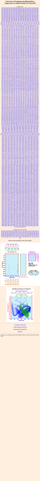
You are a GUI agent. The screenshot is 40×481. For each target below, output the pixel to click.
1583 (2, 35)
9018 (28, 119)
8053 (14, 107)
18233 (25, 166)
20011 (20, 183)
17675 (25, 162)
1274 (7, 26)
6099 (33, 77)
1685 (26, 37)
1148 (18, 23)
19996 (11, 183)
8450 (9, 116)
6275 (19, 80)
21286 (31, 194)
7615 (14, 102)
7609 (37, 101)
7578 (28, 100)
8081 (26, 107)
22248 (17, 206)
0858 (33, 18)
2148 (23, 42)
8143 (35, 108)
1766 (26, 39)
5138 (5, 61)
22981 (34, 215)
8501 (23, 117)
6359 (7, 83)
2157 (7, 43)
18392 (8, 168)
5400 (35, 73)
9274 (37, 120)
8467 (21, 116)
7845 (30, 104)
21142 (8, 194)
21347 (14, 196)
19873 (17, 181)
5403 (5, 74)
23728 (34, 222)
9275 (2, 121)
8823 (5, 119)
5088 (12, 57)
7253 (35, 95)
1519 (33, 31)
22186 (23, 205)
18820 (17, 172)
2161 (14, 43)
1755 (37, 38)
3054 (7, 50)
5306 (30, 69)
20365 (28, 187)
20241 (17, 186)
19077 (31, 174)
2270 (9, 45)
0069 (7, 11)
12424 (31, 139)
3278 (16, 50)
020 (36, 230)
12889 (23, 158)
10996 (6, 129)
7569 (19, 100)
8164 (21, 109)
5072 (12, 56)
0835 (37, 17)
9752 (33, 123)
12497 (17, 144)
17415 (37, 160)
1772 (37, 39)
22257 (23, 206)
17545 (3, 162)
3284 (30, 50)
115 (18, 236)
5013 (37, 51)
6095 (23, 77)
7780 (12, 104)
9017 (26, 119)
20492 (8, 189)
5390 (16, 73)
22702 (11, 211)
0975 (5, 20)
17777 (3, 164)
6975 (37, 89)
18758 (28, 171)
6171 (16, 78)
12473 (8, 142)
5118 (35, 58)
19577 (23, 179)
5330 (7, 71)
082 (34, 234)
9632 (21, 122)
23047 (14, 216)
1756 (2, 39)
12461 (28, 141)
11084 (11, 132)
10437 (5, 126)
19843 (11, 181)
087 (5, 235)
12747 (14, 153)
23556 (31, 220)
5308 (35, 69)
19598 (28, 179)
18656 (34, 170)
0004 (9, 7)
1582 (37, 33)
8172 (33, 109)
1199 (9, 25)
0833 (33, 17)
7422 (26, 97)
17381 (28, 160)
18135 (11, 166)
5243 (30, 67)
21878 (11, 202)
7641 (30, 102)
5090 (16, 57)
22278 (34, 206)
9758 (5, 125)
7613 (9, 102)
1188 (3, 25)
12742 (5, 153)
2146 (19, 42)
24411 (20, 225)
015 (27, 230)
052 (18, 233)
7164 (2, 94)
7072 (16, 90)
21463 (11, 197)
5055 (14, 55)
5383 (2, 73)
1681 (16, 37)
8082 (28, 107)
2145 (16, 42)
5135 (35, 59)
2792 (14, 48)
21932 (5, 203)
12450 (34, 140)
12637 (11, 148)
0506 (37, 12)
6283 (37, 80)
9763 (14, 125)
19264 (14, 177)
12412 (3, 139)
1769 (33, 39)
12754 (31, 153)
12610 (8, 146)
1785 (23, 41)
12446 (23, 140)
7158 (30, 93)
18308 (8, 167)
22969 (23, 215)
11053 (8, 131)
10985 (14, 128)
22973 (31, 215)
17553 (5, 162)
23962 (37, 224)
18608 (20, 170)
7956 (14, 106)
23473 (28, 219)
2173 (5, 44)
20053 (34, 183)
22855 (25, 213)
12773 (20, 154)
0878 (12, 19)
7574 (23, 100)
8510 (26, 117)
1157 (38, 23)
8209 (26, 112)
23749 (5, 223)
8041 (7, 107)
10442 (11, 126)
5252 (14, 68)
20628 (14, 191)
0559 (16, 13)
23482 (34, 219)
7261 (9, 96)
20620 (5, 191)
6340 (23, 82)
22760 (23, 212)
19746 (34, 180)
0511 (12, 13)
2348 (19, 46)
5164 (12, 62)
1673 (2, 37)
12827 (23, 157)
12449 (31, 140)
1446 (14, 30)
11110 (35, 133)
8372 (23, 114)
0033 (26, 9)
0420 (35, 11)
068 (9, 234)
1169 (27, 24)
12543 (31, 144)
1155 (34, 23)
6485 (16, 84)
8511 (28, 117)
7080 (28, 90)
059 (31, 233)
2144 (14, 42)
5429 (12, 75)
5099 (33, 57)
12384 (23, 136)
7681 (30, 103)
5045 (30, 54)
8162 (16, 109)
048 (11, 233)
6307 (28, 81)
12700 (11, 151)
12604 (28, 145)
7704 (7, 104)
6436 (9, 84)
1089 (35, 20)
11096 (37, 132)
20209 (5, 186)
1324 (21, 28)
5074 (16, 56)
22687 (5, 211)
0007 (16, 7)
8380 (33, 114)
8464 (19, 116)
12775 (25, 154)
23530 (23, 220)
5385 (7, 73)
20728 (8, 192)
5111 (21, 58)
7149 (9, 93)
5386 (9, 73)
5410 (9, 74)
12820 (3, 157)
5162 (7, 62)
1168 (25, 24)
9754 (35, 123)
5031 (2, 54)
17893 (11, 164)
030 (16, 232)
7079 (26, 90)
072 (16, 234)
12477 (17, 142)
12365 (8, 135)
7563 (9, 100)
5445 (23, 75)
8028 (2, 107)
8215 (2, 113)
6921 (14, 89)
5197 (12, 64)
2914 (33, 49)
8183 (16, 110)
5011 (33, 51)
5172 (30, 62)
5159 (37, 61)
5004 (16, 51)
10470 (5, 127)
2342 (5, 46)
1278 (16, 26)
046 (7, 233)
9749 (28, 123)
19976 (3, 183)
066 (5, 234)
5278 (23, 68)
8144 (37, 108)
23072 (37, 216)
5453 (5, 76)
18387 (5, 168)
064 (2, 234)
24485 (23, 225)
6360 (9, 83)
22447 (34, 207)
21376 (20, 196)
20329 (8, 187)
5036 (14, 54)
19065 (20, 174)
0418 (30, 11)
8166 (26, 109)
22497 (17, 209)
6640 (21, 86)
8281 (5, 114)
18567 (8, 170)
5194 (5, 64)
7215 (12, 95)
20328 (5, 187)
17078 (37, 158)
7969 (19, 106)
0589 (9, 15)
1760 (12, 39)
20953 (5, 193)
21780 (23, 199)
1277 (14, 26)
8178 (7, 110)
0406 (23, 11)
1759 (9, 39)
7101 (21, 91)
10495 (25, 127)
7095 (16, 91)
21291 (34, 194)
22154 (8, 205)
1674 (5, 37)
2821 (16, 49)
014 (25, 230)
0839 (7, 18)
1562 (28, 32)
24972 (24, 226)
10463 (37, 126)
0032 (23, 9)
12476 (14, 142)
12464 (34, 141)
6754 (19, 87)
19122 (14, 175)
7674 (28, 103)
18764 (34, 171)
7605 (30, 101)
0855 (26, 18)
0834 (35, 17)
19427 (34, 178)
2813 (35, 48)
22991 (3, 216)
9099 (12, 120)
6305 (23, 81)
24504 (25, 225)
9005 (21, 119)
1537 (23, 32)
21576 (23, 198)
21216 (17, 194)
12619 (34, 146)
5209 (28, 64)
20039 (23, 183)
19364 (14, 178)
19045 (8, 174)
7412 (21, 97)
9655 (2, 123)
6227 (7, 80)
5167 (19, 62)
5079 (28, 56)
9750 (30, 123)
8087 (33, 107)
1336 (37, 28)
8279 (2, 114)
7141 (7, 93)
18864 (5, 173)
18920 (17, 173)
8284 (7, 114)
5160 (2, 62)
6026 (7, 77)
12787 (20, 155)
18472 (28, 168)
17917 (17, 164)
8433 (35, 115)
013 (23, 230)
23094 (8, 217)
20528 (23, 189)
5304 (26, 69)
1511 (14, 31)
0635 (26, 15)
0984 (7, 20)
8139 (30, 108)
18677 (3, 171)
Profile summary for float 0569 (20, 327)
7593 (5, 101)
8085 (30, 107)
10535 (34, 127)
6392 (28, 83)
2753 (21, 46)
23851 (34, 223)
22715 (17, 211)
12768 (11, 154)
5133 (30, 59)
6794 (33, 87)
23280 (5, 218)
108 (5, 236)
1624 (37, 35)
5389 (14, 73)
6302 (16, 81)
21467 (14, 197)
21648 (25, 198)
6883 (19, 88)
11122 (15, 134)
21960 (17, 203)
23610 (17, 222)
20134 (5, 185)
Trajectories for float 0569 (20, 324)
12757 (37, 153)
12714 (34, 151)
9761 (9, 125)
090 (11, 235)
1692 (2, 38)
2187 (28, 44)
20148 (23, 185)
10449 (20, 126)
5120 (2, 59)
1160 (6, 24)
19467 (8, 179)
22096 (34, 204)
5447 (28, 75)
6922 (16, 89)
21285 (28, 194)
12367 (14, 135)
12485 (3, 144)
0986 (9, 20)
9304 (28, 121)
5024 (23, 52)
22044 (8, 204)
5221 (16, 65)
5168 (21, 62)
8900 (19, 119)
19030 (5, 174)
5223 (21, 65)
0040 (35, 9)
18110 (5, 166)
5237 (16, 67)
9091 (37, 119)
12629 (25, 147)
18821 (20, 172)
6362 (14, 83)
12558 (11, 145)
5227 (30, 65)
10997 (8, 129)
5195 (7, 64)
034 (23, 232)
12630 (28, 147)
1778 (7, 41)
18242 (28, 166)
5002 (12, 51)
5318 (16, 70)
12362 (38, 134)
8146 (5, 109)
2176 (12, 44)
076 (23, 234)
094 (18, 235)
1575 (21, 33)
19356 (8, 178)
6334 (9, 82)
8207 (21, 112)
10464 (3, 127)
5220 (14, 65)
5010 (30, 51)
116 (20, 236)
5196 (9, 64)
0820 (7, 17)
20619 (3, 191)
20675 (31, 191)
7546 (23, 99)
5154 (26, 61)
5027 (30, 52)
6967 (28, 89)
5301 (19, 69)
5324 (30, 70)
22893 (34, 213)
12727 (17, 152)
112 (13, 236)
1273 (5, 26)
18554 (3, 170)
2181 (21, 44)
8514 (30, 117)
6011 (21, 76)
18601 (17, 170)
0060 (23, 10)
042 (38, 232)
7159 (33, 93)
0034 (28, 9)
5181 (14, 63)
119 (25, 236)
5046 (33, 54)
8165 (23, 109)
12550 (3, 145)
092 (14, 235)
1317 (7, 28)
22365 (11, 207)
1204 (21, 25)
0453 (12, 12)
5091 (19, 57)
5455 (7, 76)
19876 (23, 181)
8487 (12, 117)
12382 (17, 136)
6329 (7, 82)
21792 (25, 199)
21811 (37, 199)
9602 (14, 122)
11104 (21, 133)
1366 (7, 30)
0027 (12, 9)
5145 (21, 61)
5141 (12, 61)
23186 (31, 217)
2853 (19, 49)
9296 (16, 121)
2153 (35, 42)
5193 (2, 64)
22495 (11, 209)
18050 (11, 165)
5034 (9, 54)
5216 (7, 65)
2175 (9, 44)
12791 (28, 155)
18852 (34, 172)
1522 (2, 32)
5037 (16, 54)
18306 (5, 167)
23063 (28, 216)
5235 (12, 67)
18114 (8, 166)
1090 (37, 20)
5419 (30, 74)
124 (34, 236)
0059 (21, 10)
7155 (23, 93)
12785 (14, 155)
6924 (21, 89)
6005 (14, 76)
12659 (37, 149)
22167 (11, 205)
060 (33, 233)
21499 (34, 197)
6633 (7, 86)
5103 (5, 58)
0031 (21, 9)
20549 (37, 189)
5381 (37, 71)
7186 (26, 94)
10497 (28, 127)
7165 (5, 94)
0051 (2, 10)
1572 (14, 33)
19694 (17, 180)
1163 (13, 24)
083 (36, 234)
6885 (23, 88)
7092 (14, 91)
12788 (23, 155)
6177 (19, 78)
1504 (5, 31)
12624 (11, 147)
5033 (7, 54)
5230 (37, 65)
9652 (37, 122)
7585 (33, 100)
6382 (21, 83)
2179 (16, 44)
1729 (14, 38)
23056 (25, 216)
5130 (23, 59)
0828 (21, 17)
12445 (20, 140)
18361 (28, 167)
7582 (30, 100)
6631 (2, 86)
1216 (28, 25)
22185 (20, 205)
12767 (8, 154)
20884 (25, 192)
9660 (9, 123)
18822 (23, 172)
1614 (16, 35)
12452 (3, 141)
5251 (12, 68)
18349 (25, 167)
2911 (26, 49)
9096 (9, 120)
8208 (23, 112)
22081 (25, 204)
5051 (7, 55)
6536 (23, 84)
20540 (31, 189)
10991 (31, 128)
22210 (31, 205)
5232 (5, 67)
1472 (30, 30)
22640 (25, 210)
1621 (30, 35)
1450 (21, 30)
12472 (5, 142)
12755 (34, 153)
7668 (21, 103)
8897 (12, 119)
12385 (25, 136)
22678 (3, 211)
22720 (20, 211)
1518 (30, 31)
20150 (25, 185)
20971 (14, 193)
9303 (26, 121)
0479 (33, 12)
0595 (21, 15)
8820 (2, 119)
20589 (20, 190)
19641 (8, 180)
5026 (28, 52)
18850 (31, 172)
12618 (31, 146)
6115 (7, 78)
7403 (14, 97)
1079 (26, 20)
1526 (12, 32)
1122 (31, 22)
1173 (36, 24)
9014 (23, 119)
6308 (30, 81)
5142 (14, 61)
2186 (26, 44)
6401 (5, 84)
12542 (28, 144)
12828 (25, 157)
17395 (34, 160)
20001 (14, 183)
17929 (20, 164)
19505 (11, 179)
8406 (28, 115)
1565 (35, 32)
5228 (33, 65)
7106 (26, 91)
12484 (37, 142)
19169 (28, 175)
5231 (2, 67)
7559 (7, 100)
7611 (5, 102)
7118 (33, 91)
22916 (3, 215)
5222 (19, 65)
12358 (29, 134)
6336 (14, 82)
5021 (19, 52)
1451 (23, 30)
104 (36, 235)
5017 (9, 52)
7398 (9, 97)
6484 (14, 84)
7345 (21, 96)
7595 (9, 101)
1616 (21, 35)
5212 (35, 64)
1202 (16, 25)
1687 (30, 37)
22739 (37, 211)
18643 (28, 170)
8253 (30, 113)
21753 (17, 199)
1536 (21, 32)
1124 (36, 22)
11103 (18, 133)
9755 (37, 123)
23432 (11, 219)
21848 (31, 200)
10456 (25, 126)
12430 (5, 140)
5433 (14, 75)
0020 (5, 9)
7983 (21, 106)
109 (7, 236)
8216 (5, 113)
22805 (5, 213)
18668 (37, 170)
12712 (31, 151)
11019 (37, 129)
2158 (9, 43)
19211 (5, 177)
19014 (34, 173)
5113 (26, 58)
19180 (34, 175)
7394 (7, 97)
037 (29, 232)
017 (31, 230)
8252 (28, 113)
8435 (37, 115)
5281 (30, 68)
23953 (34, 224)
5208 (26, 64)
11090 (23, 132)
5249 (7, 68)
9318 (7, 122)
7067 (14, 90)
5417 (26, 74)
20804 (11, 192)
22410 (23, 207)
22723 (23, 211)
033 (22, 232)
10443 (14, 126)
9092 (2, 120)
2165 (23, 43)
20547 (34, 189)
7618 (16, 102)
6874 (7, 88)
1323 (19, 28)
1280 (21, 26)
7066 (12, 90)
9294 (14, 121)
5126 (16, 59)
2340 (37, 45)
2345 (12, 46)
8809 (37, 117)
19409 (28, 178)
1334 (33, 28)
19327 (34, 177)
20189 (3, 186)
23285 (8, 218)
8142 (33, 108)
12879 (34, 157)
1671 (35, 36)
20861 (23, 192)
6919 (9, 89)
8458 (14, 116)
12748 (17, 153)
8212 (33, 112)
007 (13, 230)
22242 (11, 206)
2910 (23, 49)
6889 (30, 88)
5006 (21, 51)
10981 (3, 128)
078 (27, 234)
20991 (20, 193)
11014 (28, 129)
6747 (2, 87)
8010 (33, 106)
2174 (7, 44)
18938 (23, 173)
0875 (5, 19)
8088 (35, 107)
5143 (16, 61)
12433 (11, 140)
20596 (25, 190)
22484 (8, 209)
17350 (23, 160)
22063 (17, 204)
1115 (16, 22)
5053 (12, 55)
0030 (19, 9)
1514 (21, 31)
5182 (16, 63)
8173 (35, 109)
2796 (21, 48)
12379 (8, 136)
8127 (19, 108)
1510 (12, 31)
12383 (20, 136)
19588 (25, 179)
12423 (28, 139)
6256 (16, 80)
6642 (26, 86)
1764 (21, 39)
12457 (17, 141)
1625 (2, 36)
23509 (11, 220)
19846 (14, 181)
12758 (3, 154)
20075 (8, 184)
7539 (19, 99)
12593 (25, 145)
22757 (20, 212)
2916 (37, 49)
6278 (26, 80)
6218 (26, 78)
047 (9, 233)
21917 (3, 203)
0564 (19, 13)
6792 (28, 87)
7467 (5, 99)
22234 (8, 206)
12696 (8, 151)
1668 (28, 36)
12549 (37, 144)
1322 (16, 28)
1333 (30, 28)
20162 (28, 185)
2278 (28, 45)
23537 (25, 220)
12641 (23, 148)
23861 (5, 224)
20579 (14, 190)
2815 (2, 49)
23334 (17, 218)
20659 (25, 191)
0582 (2, 15)
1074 (14, 20)
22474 (3, 209)
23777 (11, 223)
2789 (7, 48)
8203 (12, 112)
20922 (34, 192)
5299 (14, 69)
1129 (9, 23)
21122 (3, 194)
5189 (30, 63)
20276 (34, 186)
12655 (25, 149)
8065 (16, 107)
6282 (35, 80)
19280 (17, 177)
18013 (34, 164)
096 (22, 235)
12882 (5, 158)
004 (7, 230)
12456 (14, 141)
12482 (31, 142)
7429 (33, 97)
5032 (5, 54)
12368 (17, 135)
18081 (25, 165)
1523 (5, 32)
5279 (26, 68)
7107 (28, 91)
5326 (35, 70)
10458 (28, 126)
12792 (31, 155)
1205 (23, 25)
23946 (31, 224)
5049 (2, 55)
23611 (20, 222)
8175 (2, 110)
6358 (5, 83)
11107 (30, 133)
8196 (35, 110)
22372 (14, 207)
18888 (11, 173)
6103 (3, 78)
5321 (23, 70)
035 (25, 232)
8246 (23, 113)
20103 (23, 184)
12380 (11, 136)
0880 (14, 19)
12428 (37, 139)
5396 (26, 73)
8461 (16, 116)
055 (23, 233)
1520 (35, 31)
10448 (17, 126)
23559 (34, 220)
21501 (37, 197)
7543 (21, 99)
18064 (17, 165)
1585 (7, 35)
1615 (19, 35)
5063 (30, 55)
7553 (35, 99)
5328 (2, 71)
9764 (16, 125)
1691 (37, 37)
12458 (20, 141)
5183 (19, 63)
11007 (20, 129)
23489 (3, 220)
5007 (23, 51)
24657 (37, 225)
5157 (33, 61)
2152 (33, 42)
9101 (14, 120)
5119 (37, 58)
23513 (14, 220)
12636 (8, 148)
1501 (35, 30)
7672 (26, 103)
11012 (25, 129)
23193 (34, 217)
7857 (37, 104)
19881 (25, 181)
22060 (14, 204)
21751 (14, 199)
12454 (8, 141)
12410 (34, 138)
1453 (28, 30)
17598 (14, 162)
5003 (14, 51)
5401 (37, 73)
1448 (16, 30)
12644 (31, 148)
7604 (28, 101)
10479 (11, 127)
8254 (33, 113)
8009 (30, 106)
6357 (2, 83)
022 (2, 232)
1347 (23, 29)
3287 (37, 50)
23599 (11, 222)
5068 (5, 56)
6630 (37, 84)
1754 (35, 38)
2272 (14, 45)
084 (38, 234)
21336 (11, 196)
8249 (26, 113)
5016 (7, 52)
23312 (14, 218)
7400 (12, 97)
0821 (9, 17)
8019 (35, 106)
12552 (8, 145)
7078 (23, 90)
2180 (19, 44)
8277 (37, 113)
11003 (17, 129)
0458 (23, 12)
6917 (5, 89)
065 (3, 234)
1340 (9, 29)
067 (7, 234)
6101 (35, 77)
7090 (12, 91)
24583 (34, 225)
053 (20, 233)
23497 (8, 220)
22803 (3, 213)
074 (20, 234)
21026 (25, 193)
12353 (26, 134)
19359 (11, 178)
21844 (25, 200)
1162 (11, 24)
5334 (16, 71)
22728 (31, 211)
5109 (19, 58)
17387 (31, 160)
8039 (5, 107)
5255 (19, 68)
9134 (19, 120)
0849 (14, 18)
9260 (28, 120)
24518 (28, 225)
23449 (17, 219)
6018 (26, 76)
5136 (37, 59)
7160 (35, 93)
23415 (8, 219)
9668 (16, 123)
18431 (17, 168)
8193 (30, 110)
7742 (9, 104)
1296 (30, 26)
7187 (28, 94)
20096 (20, 184)
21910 (37, 202)
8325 (14, 114)
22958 (20, 215)
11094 (34, 132)
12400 (11, 138)
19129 (17, 175)
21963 (20, 203)
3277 (14, 50)
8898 (14, 119)
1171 (31, 24)
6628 (33, 84)
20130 (37, 184)
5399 (33, 73)
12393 (37, 136)
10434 (34, 125)
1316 (5, 28)
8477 (33, 116)
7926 (9, 106)
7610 (2, 102)
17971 (25, 164)
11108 (32, 133)
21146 (11, 194)
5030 (37, 52)
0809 (5, 17)
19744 (31, 180)
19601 (31, 179)
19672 (14, 180)
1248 (30, 25)
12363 (3, 135)
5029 (35, 52)
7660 (9, 103)
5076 (21, 56)
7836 (26, 104)
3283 (28, 50)
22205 (28, 205)
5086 (7, 57)
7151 (14, 93)
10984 (11, 128)
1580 (33, 33)
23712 (31, 222)
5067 (2, 56)
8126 (16, 108)
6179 (21, 78)
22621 (23, 210)
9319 (9, 122)
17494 (28, 161)
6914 (35, 88)
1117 (20, 22)
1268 (33, 25)
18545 (37, 168)
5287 (5, 69)
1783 (19, 41)
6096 (26, 77)
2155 (2, 43)
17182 (20, 159)
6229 (12, 80)
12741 (3, 153)
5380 (35, 71)
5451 (37, 75)
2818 (9, 49)
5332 (12, 71)
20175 (34, 185)
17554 (8, 162)
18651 (31, 170)
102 (33, 235)
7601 (23, 101)
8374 (26, 114)
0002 (5, 7)
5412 (14, 74)
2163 (19, 43)
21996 (37, 203)
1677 (9, 37)
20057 (37, 183)
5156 (30, 61)
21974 (25, 203)
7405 (16, 97)
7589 (2, 101)
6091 (14, 77)
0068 (5, 11)
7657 (7, 103)
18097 (34, 165)
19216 (8, 177)
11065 (28, 131)
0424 (7, 12)
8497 (16, 117)
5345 (23, 71)
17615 (20, 162)
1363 (37, 29)
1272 (2, 26)
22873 (31, 213)
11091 (25, 132)
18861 (37, 172)
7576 (26, 100)
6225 (2, 80)
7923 (7, 106)
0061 (26, 10)
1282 (26, 26)
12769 (14, 154)
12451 (37, 140)
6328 (5, 82)
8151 (9, 109)
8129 (21, 108)
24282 (14, 225)
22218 (37, 205)
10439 (8, 126)
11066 (31, 131)
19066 (23, 174)
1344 (16, 29)
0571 (35, 13)
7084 (37, 90)
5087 (9, 57)
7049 (5, 90)
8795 (35, 117)
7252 (33, 95)
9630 (16, 122)
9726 (21, 123)
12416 (11, 139)
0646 (5, 16)
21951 (14, 203)
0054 (9, 10)
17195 (23, 159)
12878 (31, 157)
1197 (5, 25)
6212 (23, 78)
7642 (33, 102)
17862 (8, 164)
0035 (30, 9)
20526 (17, 189)
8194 (33, 110)
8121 (9, 108)
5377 (30, 71)
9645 (30, 122)
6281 (33, 80)
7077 (21, 90)
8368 (19, 114)
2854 (21, 49)
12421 (25, 139)
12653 (20, 149)
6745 (35, 86)
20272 (31, 186)
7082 (33, 90)
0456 (19, 12)
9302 (23, 121)
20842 (20, 192)
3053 (5, 50)
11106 (27, 133)
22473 (37, 207)
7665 (16, 103)
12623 (8, 147)
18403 (11, 168)
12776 (28, 154)
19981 (5, 183)
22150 (5, 205)
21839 (23, 200)
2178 (14, 44)
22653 (31, 210)
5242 (28, 67)
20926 (37, 192)
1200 (12, 25)
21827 (11, 200)
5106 (12, 58)
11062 (23, 131)
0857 (30, 18)
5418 (28, 74)
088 (7, 235)
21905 (34, 202)
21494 (31, 197)
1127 (4, 23)
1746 (16, 38)
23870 (11, 224)
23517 (17, 220)
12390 (34, 136)
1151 (25, 23)
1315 (2, 28)
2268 (5, 45)
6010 (19, 76)
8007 (28, 106)
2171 (37, 43)
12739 (37, 152)
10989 (25, 128)
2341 (2, 46)
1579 (30, 33)
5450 (35, 75)
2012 (9, 42)
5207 (23, 64)
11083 (8, 132)
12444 (17, 140)
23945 (28, 224)
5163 (9, 62)
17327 (11, 160)
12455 (11, 141)
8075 (23, 107)
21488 (25, 197)
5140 (9, 61)
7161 (37, 93)
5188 (28, 63)
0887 (23, 19)
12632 (34, 147)
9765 (19, 125)
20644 (23, 191)
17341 (20, 160)
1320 (12, 28)
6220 (30, 78)
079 (29, 234)
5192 (37, 63)
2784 (33, 46)
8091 (37, 107)
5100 (35, 57)
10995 (3, 129)
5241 (26, 67)
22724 (25, 211)
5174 (35, 62)
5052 (9, 55)
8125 (14, 108)
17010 (28, 158)
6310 (35, 81)
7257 (2, 96)
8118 (7, 108)
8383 (2, 115)
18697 (8, 171)
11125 (18, 134)
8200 (7, 112)
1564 (33, 32)
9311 (35, 121)
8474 (28, 116)
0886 (21, 19)
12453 (5, 141)
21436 (3, 197)
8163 (19, 109)
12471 (3, 142)
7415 (23, 97)
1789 (33, 41)
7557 (2, 100)
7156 (26, 93)
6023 (37, 76)
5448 (30, 75)
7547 (26, 99)
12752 (28, 153)
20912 (28, 192)
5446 (26, 75)
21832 (14, 200)
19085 (34, 174)
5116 (33, 58)
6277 (23, 80)
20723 (5, 192)
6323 (2, 82)
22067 (20, 204)
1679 (14, 37)
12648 (5, 149)
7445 (35, 97)
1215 (26, 25)
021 (38, 230)
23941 (23, 224)
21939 (8, 203)
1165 (18, 24)
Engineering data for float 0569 (20, 329)
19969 (34, 181)
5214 (2, 65)
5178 (7, 63)
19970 (37, 181)
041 (36, 232)
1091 (2, 22)
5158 (35, 61)
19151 (25, 175)
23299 (11, 218)
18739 (23, 171)
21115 (37, 193)
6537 (26, 84)
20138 (17, 185)
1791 (37, 41)
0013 (28, 7)
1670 (33, 36)
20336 (14, 187)
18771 (37, 171)
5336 (19, 71)
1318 (9, 28)
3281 (23, 50)
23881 (14, 224)
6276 (21, 80)
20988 (17, 193)
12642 (25, 148)
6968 (30, 89)
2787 (2, 48)
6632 (5, 86)
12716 (37, 151)
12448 (28, 140)
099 (27, 235)
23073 (3, 217)
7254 (37, 95)
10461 (34, 126)
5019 (14, 52)
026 (9, 232)
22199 (25, 205)
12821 (5, 157)
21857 (34, 200)
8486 (9, 117)
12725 (14, 152)
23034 (11, 216)
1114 (13, 22)
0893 (30, 19)
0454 (14, 12)
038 (31, 232)
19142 (23, 175)
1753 (33, 38)
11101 (13, 133)
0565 (21, 13)
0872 (35, 18)
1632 (12, 36)
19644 (11, 180)
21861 (37, 200)
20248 (23, 186)
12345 (24, 134)
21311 (8, 196)
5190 (33, 63)
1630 (7, 36)
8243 (21, 113)
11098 (5, 133)
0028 (14, 9)
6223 (35, 78)
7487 (7, 99)
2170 (35, 43)
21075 (31, 193)
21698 (8, 199)
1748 (21, 38)
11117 (7, 134)
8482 (2, 117)
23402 (3, 219)
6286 (7, 81)
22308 (8, 207)
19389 (20, 178)
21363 (17, 196)
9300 (19, 121)
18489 (31, 168)
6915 (37, 88)
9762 (12, 125)
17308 (5, 160)
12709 (25, 151)
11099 (7, 133)
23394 (37, 218)
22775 (31, 212)
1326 (23, 28)
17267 (34, 159)
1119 (25, 22)
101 (31, 235)
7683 (33, 103)
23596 (5, 222)
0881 (16, 19)
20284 (37, 186)
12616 (25, 146)
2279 (30, 45)
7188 (30, 94)
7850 (35, 104)
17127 (5, 159)
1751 (28, 38)
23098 (11, 217)
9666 (14, 123)
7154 (21, 93)
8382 (37, 114)
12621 (3, 147)
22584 (14, 210)
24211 (11, 225)
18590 (11, 170)
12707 (20, 151)
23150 (25, 217)
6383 (23, 83)
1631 (9, 36)
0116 (9, 11)
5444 (21, 75)
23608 (14, 222)
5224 (23, 65)
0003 (7, 7)
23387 (34, 218)
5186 (23, 63)
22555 (3, 210)
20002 (17, 183)
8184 (19, 110)
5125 (14, 59)
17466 (20, 161)
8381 (35, 114)
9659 (7, 123)
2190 (35, 44)
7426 (30, 97)
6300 (12, 81)
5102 (3, 58)
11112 (2, 134)
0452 (9, 12)
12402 (17, 138)
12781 (3, 155)
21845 (28, 200)
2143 (12, 42)
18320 (11, 167)
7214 (9, 95)
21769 (20, 199)
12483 (34, 142)
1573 (16, 33)
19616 (3, 180)
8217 (7, 113)
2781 (26, 46)
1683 (21, 37)
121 (29, 236)
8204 (14, 112)
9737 (23, 123)
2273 (16, 45)
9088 (35, 119)
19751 (37, 180)
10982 (5, 128)
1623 (35, 35)
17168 (14, 159)
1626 (5, 36)
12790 (25, 155)
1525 (9, 32)
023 (3, 232)
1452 (26, 30)
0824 (16, 17)
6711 (33, 86)
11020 (3, 131)
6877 (9, 88)
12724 (11, 152)
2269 (7, 45)
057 (27, 233)
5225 (26, 65)
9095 (7, 120)
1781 (14, 41)
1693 (5, 38)
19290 (20, 177)
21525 (8, 198)
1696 (12, 38)
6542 (28, 84)
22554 (37, 209)
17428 (5, 161)
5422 (37, 74)
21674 (37, 198)
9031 (33, 119)
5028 (33, 52)
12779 (34, 154)
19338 (37, 177)
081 (33, 234)
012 (22, 230)
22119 (37, 204)
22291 (3, 207)
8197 (37, 110)
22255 (20, 206)
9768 (23, 125)
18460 (23, 168)
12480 (25, 142)
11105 (24, 133)
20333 (11, 187)
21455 (8, 197)
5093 (23, 57)
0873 (37, 18)
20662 (28, 191)
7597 (14, 101)
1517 (28, 31)
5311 (5, 70)
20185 (37, 185)
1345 (19, 29)
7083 (35, 90)
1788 (30, 41)
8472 (26, 116)
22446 (31, 207)
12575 (20, 145)
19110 (8, 175)
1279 (19, 26)
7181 (14, 94)
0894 (33, 19)
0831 (28, 17)
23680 (25, 222)
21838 (20, 200)
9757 (2, 125)
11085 (14, 132)
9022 (30, 119)
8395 (21, 115)
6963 (26, 89)
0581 (37, 13)
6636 (12, 86)
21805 (31, 199)
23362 (28, 218)
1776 (2, 41)
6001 (9, 76)
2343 (7, 46)
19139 (20, 175)
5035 (12, 54)
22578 (11, 210)
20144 (20, 185)
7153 (19, 93)
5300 (16, 69)
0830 (26, 17)
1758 (7, 39)
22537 (31, 209)
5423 (2, 75)
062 (36, 233)
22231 (5, 206)
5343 (21, 71)
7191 (37, 94)
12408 (28, 138)
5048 (37, 54)
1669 (30, 36)
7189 (33, 94)
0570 (33, 13)
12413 (5, 139)
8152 (12, 109)
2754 (23, 46)
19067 (25, 174)
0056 (14, 10)
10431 (29, 125)
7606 (33, 101)
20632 (17, 191)
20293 (3, 187)
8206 (19, 112)
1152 (27, 23)
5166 (16, 62)
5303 (23, 69)
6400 (2, 84)
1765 (23, 39)
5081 (33, 56)
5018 (12, 52)
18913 (14, 173)
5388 (12, 73)
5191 (35, 63)
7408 (19, 97)
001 (2, 230)
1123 (34, 22)
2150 (28, 42)
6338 (19, 82)
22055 (11, 204)
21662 (28, 198)
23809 (28, 223)
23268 (3, 218)
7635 (28, 102)
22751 (11, 212)
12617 (28, 146)
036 (27, 232)
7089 (9, 91)
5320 (21, 70)
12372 (28, 135)
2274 (19, 45)
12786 (17, 155)
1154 (31, 23)
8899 (16, 119)
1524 (7, 32)
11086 (17, 132)
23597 (8, 222)
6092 (16, 77)
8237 (19, 113)
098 (25, 235)
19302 (25, 177)
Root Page (20, 331)
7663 (14, 103)
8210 (28, 112)
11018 (34, 129)
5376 (28, 71)
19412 (31, 178)
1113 (11, 22)
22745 (8, 212)
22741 (3, 212)
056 (25, 233)
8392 (14, 115)
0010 (21, 7)
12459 (23, 141)
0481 (35, 12)
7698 (37, 103)
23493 (5, 220)
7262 (12, 96)
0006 (14, 7)
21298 (3, 196)
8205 (16, 112)
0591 (12, 15)
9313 (2, 122)
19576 (20, 179)
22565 (8, 210)
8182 (14, 110)
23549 (28, 220)
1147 (15, 23)
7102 (23, 91)
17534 (37, 161)
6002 (12, 76)
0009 (19, 7)
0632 (23, 15)
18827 (25, 172)
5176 (2, 63)
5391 (19, 73)
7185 (23, 94)
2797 (23, 48)
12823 (11, 157)
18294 (37, 166)
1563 (30, 32)
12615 (23, 146)
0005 (12, 7)
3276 (12, 50)
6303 (19, 81)
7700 (5, 104)
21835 (17, 200)
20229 (14, 186)
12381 (14, 136)
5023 (21, 52)
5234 (9, 67)
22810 (8, 213)
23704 (28, 222)
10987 (20, 128)
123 (32, 236)
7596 (12, 101)
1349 (28, 29)
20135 (8, 185)
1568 (5, 33)
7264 (16, 96)
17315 (8, 160)
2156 (5, 43)
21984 (31, 203)
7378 (33, 96)
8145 (2, 109)
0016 (35, 7)
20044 (31, 183)
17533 (34, 161)
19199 (3, 177)
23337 (20, 218)
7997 (23, 106)
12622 (5, 147)
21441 (5, 197)
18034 (8, 165)
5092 (21, 57)
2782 (28, 46)
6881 (14, 88)
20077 (11, 184)
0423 (5, 12)
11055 (14, 131)
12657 (31, 149)
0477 (28, 12)
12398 (8, 138)
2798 (26, 48)
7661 (12, 103)
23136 (23, 217)
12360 (32, 134)
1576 (23, 33)
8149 (7, 109)
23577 (37, 220)
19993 (8, 183)
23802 (20, 223)
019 (34, 230)
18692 (5, 171)
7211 (2, 95)
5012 (35, 51)
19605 (34, 179)
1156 (36, 23)
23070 (34, 216)
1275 (9, 26)
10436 (3, 126)
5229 (35, 65)
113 (14, 236)
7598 (16, 101)
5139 (7, 61)
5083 (37, 56)
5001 (9, 51)
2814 (37, 48)
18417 (14, 168)
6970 (33, 89)
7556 (37, 99)
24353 (17, 225)
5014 (2, 52)
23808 (25, 223)
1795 (5, 42)
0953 (37, 19)
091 (13, 235)
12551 (5, 145)
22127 (3, 205)
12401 (14, 138)
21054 (28, 193)
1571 (12, 33)
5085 (5, 57)
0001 (2, 7)
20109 (28, 184)
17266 (31, 159)
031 (18, 232)
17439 (14, 161)
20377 (31, 187)
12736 (34, 152)
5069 (7, 56)
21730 (11, 199)
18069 (23, 165)
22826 (11, 213)
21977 (28, 203)
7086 (5, 91)
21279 (25, 194)
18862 (3, 173)
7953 (12, 106)
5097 (30, 57)
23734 (37, 222)
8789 (33, 117)
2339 (35, 45)
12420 (23, 139)
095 (20, 235)
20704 (3, 192)
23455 (23, 219)
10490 (20, 127)
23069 (31, 216)
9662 (12, 123)
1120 (27, 22)
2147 (21, 42)
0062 (28, 10)
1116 (18, 22)
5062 (28, 55)
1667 (26, 36)
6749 (7, 87)
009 (16, 230)
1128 (6, 23)
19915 (28, 181)
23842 (31, 223)
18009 (31, 164)
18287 (34, 166)
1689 (35, 37)
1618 (26, 35)
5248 (5, 68)
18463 (25, 168)
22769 (25, 212)
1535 (19, 32)
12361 (35, 134)
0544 (14, 13)
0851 (16, 18)
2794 (16, 48)
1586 (9, 35)
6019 (28, 76)
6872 (2, 88)
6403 (7, 84)
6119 (12, 78)
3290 (7, 51)
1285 (28, 26)
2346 (14, 46)
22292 (5, 207)
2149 (26, 42)
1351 (33, 29)
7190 (35, 94)
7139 (2, 93)
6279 (28, 80)
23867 (8, 224)
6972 (35, 89)
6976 (2, 90)
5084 (2, 57)
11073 (34, 131)
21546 (17, 198)
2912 (28, 49)
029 (14, 232)
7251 (30, 95)
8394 (19, 115)
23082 (5, 217)
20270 (28, 186)
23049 (17, 216)
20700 (37, 191)
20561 (3, 190)
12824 (14, 157)
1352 (35, 29)
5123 (9, 59)
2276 (23, 45)
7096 (19, 91)
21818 (5, 200)
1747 (19, 38)
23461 (25, 219)
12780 (37, 154)
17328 (14, 160)
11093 (31, 132)
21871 (5, 202)
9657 (5, 123)
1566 (37, 32)
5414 (19, 74)
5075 (19, 56)
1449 (19, 30)
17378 (25, 160)
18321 (14, 167)
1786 (26, 41)
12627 (20, 147)
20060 (5, 184)
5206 (21, 64)
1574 (19, 33)
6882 (16, 88)
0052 (5, 10)
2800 (30, 48)
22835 (17, 213)
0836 (2, 18)
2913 (30, 49)
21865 (3, 202)
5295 (9, 69)
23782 (14, 223)
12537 (20, 144)
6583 (30, 84)
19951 (31, 181)
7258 (5, 96)
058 (29, 233)
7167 (9, 94)
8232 (16, 113)
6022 (35, 76)
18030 (5, 165)
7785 (14, 104)
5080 (30, 56)
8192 (28, 110)
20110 (31, 184)
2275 (21, 45)
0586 (7, 15)
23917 (17, 224)
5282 (33, 68)
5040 (23, 54)
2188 (30, 44)
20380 (34, 187)
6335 (12, 82)
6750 (9, 87)
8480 (35, 116)
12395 (3, 138)
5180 (12, 63)
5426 (9, 75)
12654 (23, 149)
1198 (7, 25)
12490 (8, 144)
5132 (28, 59)
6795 (35, 87)
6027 (9, 77)
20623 (8, 191)
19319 (31, 177)
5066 (37, 55)
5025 (26, 52)
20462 (3, 189)
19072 (28, 174)
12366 (11, 135)
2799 (28, 48)
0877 (9, 19)
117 (21, 236)
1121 (29, 22)
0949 (35, 19)
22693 (8, 211)
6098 (30, 77)
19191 (37, 175)
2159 (12, 43)
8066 (19, 107)
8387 (7, 115)
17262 (28, 159)
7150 (12, 93)
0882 (19, 19)
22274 (31, 206)
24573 (31, 225)
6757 (26, 87)
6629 (35, 84)
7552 (33, 99)
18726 (17, 171)
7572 (21, 100)
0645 (2, 16)
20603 (31, 190)
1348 (26, 29)
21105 (34, 193)
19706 (20, 180)
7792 (16, 104)
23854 (3, 224)
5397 (28, 73)
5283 (35, 68)
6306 (26, 81)
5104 (7, 58)
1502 (37, 30)
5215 (5, 65)
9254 (21, 120)
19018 (3, 174)
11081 (6, 132)
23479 (31, 219)
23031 (8, 216)
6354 (33, 82)
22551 (34, 209)
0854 (23, 18)
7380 (35, 96)
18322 (17, 167)
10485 (14, 127)
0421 (37, 11)
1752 (30, 38)
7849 (33, 104)
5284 (37, 68)
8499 (21, 117)
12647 (3, 149)
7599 (19, 101)
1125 (38, 22)
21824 (8, 200)
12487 (5, 144)
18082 (28, 165)
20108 (25, 184)
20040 (25, 183)
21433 (37, 196)
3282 (26, 50)
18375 (37, 167)
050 (14, 233)
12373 (31, 135)
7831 (23, 104)
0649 (9, 16)
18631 (25, 170)
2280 (33, 45)
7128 (35, 91)
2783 (30, 46)
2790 (9, 48)
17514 (31, 161)
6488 (21, 84)
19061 (14, 174)
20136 (11, 185)
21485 (23, 197)
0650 (12, 16)
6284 (2, 81)
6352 (28, 82)
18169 (17, 166)
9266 (35, 120)
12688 (3, 151)
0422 (2, 12)
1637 (21, 36)
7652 (5, 103)
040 (34, 232)
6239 (14, 80)
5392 (21, 73)
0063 (30, 10)
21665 (31, 198)
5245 (35, 67)
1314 (37, 26)
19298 (23, 177)
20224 (11, 186)
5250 (9, 68)
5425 (7, 75)
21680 (5, 199)
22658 (34, 210)
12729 (23, 152)
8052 (12, 107)
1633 (14, 36)
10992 (34, 128)
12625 (14, 147)
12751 (25, 153)
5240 (23, 67)
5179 (9, 63)
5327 (37, 70)
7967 (16, 106)
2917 (2, 50)
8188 (23, 110)
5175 (37, 62)
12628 (23, 147)
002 (3, 230)
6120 (14, 78)
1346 (21, 29)
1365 (5, 30)
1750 (26, 38)
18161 (14, 166)
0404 (19, 11)
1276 (12, 26)
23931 (20, 224)
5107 (14, 58)
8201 (9, 112)
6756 (23, 87)
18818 (14, 172)
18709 (11, 171)
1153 (29, 23)
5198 (14, 64)
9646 (33, 122)
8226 (14, 113)
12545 (34, 144)
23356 (25, 218)
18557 (5, 170)
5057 (19, 55)
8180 (12, 110)
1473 (33, 30)
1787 (28, 41)
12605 (31, 145)
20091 (17, 184)
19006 (31, 173)
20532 (25, 189)
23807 (23, 223)
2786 (37, 46)
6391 (26, 83)
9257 (26, 120)
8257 (35, 113)
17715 (31, 162)
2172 (2, 44)
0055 (12, 10)
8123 (12, 108)
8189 (26, 110)
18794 (5, 172)
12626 (17, 147)
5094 (26, 57)
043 (2, 233)
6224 (37, 78)
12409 (31, 138)
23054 (23, 216)
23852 (37, 223)
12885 (14, 158)
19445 (5, 179)
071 (14, 234)
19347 (5, 178)
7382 (37, 96)
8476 (30, 116)
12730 (25, 152)
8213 (35, 112)
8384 (5, 115)
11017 (31, 129)
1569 (7, 33)
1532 (14, 32)
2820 (14, 49)
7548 (28, 99)
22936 (11, 215)
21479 (20, 197)
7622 (23, 102)
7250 (28, 95)
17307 (3, 160)
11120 (12, 134)
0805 (37, 16)
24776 (15, 226)
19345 (3, 178)
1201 (14, 25)
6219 (28, 78)
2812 (33, 48)
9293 (12, 121)
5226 (28, 65)
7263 (14, 96)
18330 (20, 167)
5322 (26, 70)
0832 (30, 17)
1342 (14, 29)
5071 (9, 56)
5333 (14, 71)
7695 (35, 103)
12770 (17, 154)
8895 (9, 119)
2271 (12, 45)
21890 (23, 202)
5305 (28, 69)
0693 (33, 16)
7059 (9, 90)
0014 (30, 7)
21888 (20, 202)
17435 (11, 161)
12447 (25, 140)
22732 (34, 211)
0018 (37, 7)
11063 (25, 131)
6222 (33, 78)
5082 (35, 56)
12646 (37, 148)
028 (13, 232)
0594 (19, 15)
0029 (16, 9)
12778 (31, 154)
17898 (14, 164)
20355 (23, 187)
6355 (35, 82)
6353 (30, 82)
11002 (14, 129)
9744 (26, 123)
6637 (14, 86)
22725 (28, 211)
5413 (16, 74)
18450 (20, 168)
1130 (11, 23)
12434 (14, 140)
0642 (33, 15)
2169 (33, 43)
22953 (14, 215)
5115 (30, 58)
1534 (16, 32)
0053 (7, 10)
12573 (17, 145)
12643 (28, 148)
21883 (17, 202)
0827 (19, 17)
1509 (9, 31)
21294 (37, 194)
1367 (9, 30)
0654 (19, 16)
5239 (21, 67)
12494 (11, 144)
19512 (14, 179)
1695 (9, 38)
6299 (9, 81)
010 (18, 230)
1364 (2, 30)
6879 (12, 88)
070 (13, 234)
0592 (14, 15)
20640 (20, 191)
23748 (3, 223)
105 (38, 235)
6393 (30, 83)
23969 (3, 225)
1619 (28, 35)
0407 (26, 11)
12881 (3, 158)
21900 (28, 202)
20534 (28, 189)
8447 (7, 116)
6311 (37, 81)
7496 (9, 99)
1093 (6, 22)
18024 (3, 165)
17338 (17, 160)
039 (33, 232)
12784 (11, 155)
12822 (8, 157)
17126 (3, 159)
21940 (11, 203)
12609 (5, 146)
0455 (16, 12)
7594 (7, 101)
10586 (37, 127)
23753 (8, 223)
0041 (37, 9)
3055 (9, 50)
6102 (37, 77)
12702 (17, 151)
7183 (19, 94)
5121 (5, 59)
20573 (11, 190)
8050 (9, 107)
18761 (31, 171)
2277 (26, 45)
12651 (14, 149)
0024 (7, 9)
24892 (21, 226)
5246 (37, 67)
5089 (14, 57)
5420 (33, 74)
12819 (37, 155)
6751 (12, 87)
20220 (8, 186)
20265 (25, 186)
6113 (5, 78)
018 (32, 230)
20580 (17, 190)
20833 (17, 192)
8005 (26, 106)
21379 (23, 196)
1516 (26, 31)
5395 (23, 73)
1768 (30, 39)
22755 (17, 212)
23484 (37, 219)
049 (13, 233)
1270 (35, 25)
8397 (23, 115)
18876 (8, 173)
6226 (5, 80)
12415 (8, 139)
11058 (20, 131)
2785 (35, 46)
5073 (14, 56)
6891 (33, 88)
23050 (20, 216)
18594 (14, 170)
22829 (14, 213)
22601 (17, 210)
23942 (25, 224)
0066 (37, 10)
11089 (20, 132)
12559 (14, 145)
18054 (14, 165)
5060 (23, 55)
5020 (16, 52)
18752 (25, 171)
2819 (12, 49)
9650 (35, 122)
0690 (26, 16)
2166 (26, 43)
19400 (23, 178)
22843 (20, 213)
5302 (21, 69)
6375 (16, 83)
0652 (16, 16)
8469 (23, 116)
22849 (23, 213)
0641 (30, 15)
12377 (3, 136)
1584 (5, 35)
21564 (20, 198)
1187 (38, 24)
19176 (31, 175)
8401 (26, 115)
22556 (5, 210)
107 (4, 236)
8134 (26, 108)
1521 (37, 31)
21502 (3, 198)
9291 (9, 121)
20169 (31, 185)
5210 (30, 64)
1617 (23, 35)
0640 (28, 15)
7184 (21, 94)
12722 (5, 152)
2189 (33, 44)
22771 (28, 212)
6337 (16, 82)
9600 (12, 122)
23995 (8, 225)
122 (30, 236)
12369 (20, 135)
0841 (12, 18)
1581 (35, 33)
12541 (25, 144)
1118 (22, 22)
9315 (5, 122)
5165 (14, 62)
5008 (26, 51)
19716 (23, 180)
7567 (14, 100)
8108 (2, 108)
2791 (12, 48)
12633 (37, 147)
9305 (30, 121)
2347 (16, 46)
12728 (20, 152)
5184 (21, 63)
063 (38, 233)
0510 (9, 13)
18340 (23, 167)
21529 (11, 198)
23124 (20, 217)
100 (29, 235)
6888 (28, 88)
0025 (9, 9)
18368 (31, 167)
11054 (11, 131)
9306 (33, 121)
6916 (2, 89)
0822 (12, 17)
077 (25, 234)
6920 (12, 89)
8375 (28, 114)
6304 (21, 81)
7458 (2, 99)
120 (27, 236)
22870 (28, 213)
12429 (3, 140)
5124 (12, 59)
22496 (14, 209)
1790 (35, 41)
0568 (28, 13)
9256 (23, 120)
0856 (28, 18)
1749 (23, 38)
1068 (12, 20)
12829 (28, 157)
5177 (5, 63)
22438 (25, 207)
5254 (16, 68)
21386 (25, 196)
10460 (31, 126)
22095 (31, 204)
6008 (16, 76)
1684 (23, 37)
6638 (16, 86)
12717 (3, 152)
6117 (9, 78)
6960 (23, 89)
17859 (5, 164)
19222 (11, 177)
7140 (5, 93)
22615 (20, 210)
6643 (28, 86)
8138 (28, 108)
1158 (2, 24)
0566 (23, 13)
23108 (17, 217)
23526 (20, 220)
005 (9, 230)
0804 (35, 16)
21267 (22, 194)
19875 (20, 181)
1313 (35, 26)
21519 (5, 198)
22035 (5, 204)
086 (3, 235)
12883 (8, 158)
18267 (31, 166)
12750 (23, 153)
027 (11, 232)
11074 (37, 131)
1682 (19, 37)
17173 (17, 159)
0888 (26, 19)
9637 (26, 122)
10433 (31, 125)
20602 (28, 190)
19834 (8, 181)
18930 (20, 173)
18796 (8, 172)
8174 (37, 109)
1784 (21, 41)
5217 (9, 65)
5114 (28, 58)
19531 (17, 179)
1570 (9, 33)
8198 (2, 112)
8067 (21, 107)
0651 (14, 16)
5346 (26, 71)
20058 (3, 184)
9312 (37, 121)
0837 (5, 18)
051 (16, 233)
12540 (23, 144)
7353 (28, 96)
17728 (34, 162)
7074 (19, 90)
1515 (23, 31)
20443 (37, 187)
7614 (12, 102)
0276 (14, 11)
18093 (31, 165)
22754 (14, 212)
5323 (28, 70)
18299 (3, 167)
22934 (8, 215)
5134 (33, 59)
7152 (16, 93)
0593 (16, 15)
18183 (20, 166)
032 (20, 232)
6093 (19, 77)
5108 (17, 58)
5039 (21, 54)
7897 (5, 106)
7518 (14, 99)
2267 (2, 45)
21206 (14, 194)
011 (20, 230)
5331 (9, 71)
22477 (5, 209)
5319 (19, 70)
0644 (37, 15)
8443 (2, 116)
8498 (19, 117)
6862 (37, 87)
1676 (7, 37)
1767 (28, 39)
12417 (14, 139)
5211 (33, 64)
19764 (3, 181)
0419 (33, 11)
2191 (37, 44)
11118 (10, 134)
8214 (37, 112)
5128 (21, 59)
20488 (5, 189)
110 (9, 236)
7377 (30, 96)
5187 (26, 63)
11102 (16, 133)
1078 (23, 20)
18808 (11, 172)
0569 (30, 13)
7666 (19, 103)
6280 (30, 80)
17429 (8, 161)
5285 (2, 69)
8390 (9, 115)
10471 (8, 127)
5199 (16, 64)
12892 (25, 158)
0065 (35, 10)
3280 (21, 50)
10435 (37, 125)
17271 (37, 159)
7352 (26, 96)
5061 (26, 55)
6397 (37, 83)
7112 (30, 91)
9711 (19, 123)
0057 (16, 10)
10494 (23, 127)
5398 (30, 73)
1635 (19, 36)
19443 (3, 179)
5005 (19, 51)
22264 (25, 206)
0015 (33, 7)
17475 (23, 161)
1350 (30, 29)
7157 (28, 93)
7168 (12, 94)
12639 (17, 148)
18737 (20, 171)
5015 (5, 52)
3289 (5, 51)
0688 (21, 16)
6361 (12, 83)
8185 (21, 110)
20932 (3, 193)
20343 (17, 187)
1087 (30, 20)
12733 (28, 152)
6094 (21, 77)
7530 (16, 99)
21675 (3, 199)
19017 (37, 173)
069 (11, 234)
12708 (23, 151)
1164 (15, 24)
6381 (19, 83)
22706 (14, 211)
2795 (19, 48)
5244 (33, 67)
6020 (30, 76)
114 (16, 236)
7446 (37, 97)
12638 (14, 148)
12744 (8, 153)
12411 (37, 138)
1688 (33, 37)
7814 (21, 104)
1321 (14, 28)
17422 (3, 161)
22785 (34, 212)
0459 (26, 12)
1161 (9, 24)
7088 (7, 91)
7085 (2, 91)
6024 (2, 77)
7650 (2, 103)
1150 (22, 23)
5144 (19, 61)
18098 (37, 165)
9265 (33, 120)
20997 (23, 193)
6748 (5, 87)
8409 (33, 115)
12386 (28, 136)
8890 (7, 119)
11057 (17, 131)
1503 (2, 31)
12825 (17, 157)
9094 (5, 120)
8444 (5, 116)
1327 (26, 28)
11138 (21, 134)
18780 (3, 172)
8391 (12, 115)
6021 (33, 76)
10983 (8, 128)
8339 (16, 114)
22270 (28, 206)
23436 (14, 219)
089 (9, 235)
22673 (37, 210)
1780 (12, 41)
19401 (25, 178)
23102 (14, 217)
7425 (28, 97)
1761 (14, 39)
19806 (5, 181)
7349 (23, 96)
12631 (31, 147)
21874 (8, 202)
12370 (23, 135)
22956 (17, 215)
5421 (35, 74)
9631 (19, 122)
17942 (23, 164)
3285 (33, 50)
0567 (26, 13)
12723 (8, 152)
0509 (7, 13)
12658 (34, 149)
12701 (14, 151)
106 (2, 236)
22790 (37, 212)
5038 (19, 54)
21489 (28, 197)
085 (2, 235)
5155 (28, 61)
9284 (5, 121)
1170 (29, 24)
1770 (35, 39)
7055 (7, 90)
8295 (9, 114)
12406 (23, 138)
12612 (14, 146)
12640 (20, 148)
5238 (19, 67)
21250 (20, 194)
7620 (21, 102)
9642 (28, 122)
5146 (23, 61)
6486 (19, 84)
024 (5, 232)
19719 (25, 180)
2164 (21, 43)
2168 (30, 43)
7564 (12, 100)
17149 (8, 159)
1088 (33, 20)
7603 (26, 101)
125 (36, 236)
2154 (37, 42)
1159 (4, 24)
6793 (30, 87)
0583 (5, 15)
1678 (12, 37)
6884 (21, 88)
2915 (35, 49)
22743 (5, 212)
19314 (28, 177)
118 (23, 236)
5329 (5, 71)
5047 (35, 54)
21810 (34, 199)
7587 (37, 100)
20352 (20, 187)
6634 (9, 86)
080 (31, 234)
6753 (16, 87)
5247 (2, 68)
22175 (17, 205)
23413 (5, 219)
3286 (35, 50)
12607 (37, 145)
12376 (37, 135)
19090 (37, 174)
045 (5, 233)
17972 (28, 164)
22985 (37, 215)
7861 (2, 106)
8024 (37, 106)
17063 (31, 158)
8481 (37, 116)
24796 (18, 226)
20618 (37, 190)
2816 (5, 49)
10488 (17, 127)
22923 (5, 215)
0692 (30, 16)
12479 (23, 142)
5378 (33, 71)
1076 (19, 20)
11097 (2, 133)
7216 (14, 95)
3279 (19, 50)
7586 (35, 100)
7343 (19, 96)
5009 (28, 51)
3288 (2, 51)
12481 (28, 142)
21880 (14, 202)
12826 (20, 157)
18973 (25, 173)
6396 (35, 83)
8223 (12, 113)
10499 (31, 127)
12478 (20, 142)
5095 (28, 57)
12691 (5, 151)
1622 (33, 35)
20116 (34, 184)
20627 (11, 191)
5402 (2, 74)
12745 (11, 153)
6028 (12, 77)
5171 (28, 62)
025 (7, 232)
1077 (21, 20)
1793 (2, 42)
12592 (23, 145)
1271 (37, 25)
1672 (37, 36)
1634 (16, 36)
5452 (2, 76)
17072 (34, 158)
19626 (5, 180)
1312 (33, 26)
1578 (28, 33)
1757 (5, 39)
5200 (19, 64)
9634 (23, 122)
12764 (5, 154)
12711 (28, 151)
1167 (22, 24)
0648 (7, 16)
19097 (3, 175)
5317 (14, 70)
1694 (7, 38)
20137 (14, 185)
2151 (30, 42)
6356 (37, 82)
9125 (16, 120)
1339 (7, 29)
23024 (5, 216)
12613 (17, 146)
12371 (25, 135)
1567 (2, 33)
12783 (8, 155)
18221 (23, 166)
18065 (20, 165)
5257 (21, 68)
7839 (28, 104)
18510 (34, 168)
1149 (20, 23)
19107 (5, 175)
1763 (19, 39)
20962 (8, 193)
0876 (7, 19)
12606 (34, 145)
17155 (11, 159)
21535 (14, 198)
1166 (20, 24)
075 (22, 234)
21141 (5, 194)
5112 (24, 58)
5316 (12, 70)
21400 (28, 196)
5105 (10, 58)
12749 (20, 153)
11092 (28, 132)
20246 (20, 186)
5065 (35, 55)
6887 (26, 88)
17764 (37, 162)
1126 (2, 23)
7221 (21, 95)
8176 (5, 110)
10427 (26, 125)
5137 (2, 61)
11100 (10, 133)
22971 (25, 215)
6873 (5, 88)
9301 (21, 121)
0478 (30, 12)
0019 (2, 9)
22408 (20, 207)
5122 (7, 59)
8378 (30, 114)
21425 (34, 196)
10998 (11, 129)
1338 (5, 29)
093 (16, 235)
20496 (11, 189)
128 (20, 238)
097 (23, 235)
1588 (14, 35)
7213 (7, 95)
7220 (19, 95)
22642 (28, 210)
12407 (25, 138)
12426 (34, 139)
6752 (14, 87)
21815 (3, 200)
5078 (26, 56)
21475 (17, 197)
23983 (5, 225)
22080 (23, 204)
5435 (19, 75)
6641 (23, 86)
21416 (31, 196)
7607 (35, 101)
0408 (28, 11)
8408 (30, 115)
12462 (31, 141)
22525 (28, 209)
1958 (7, 42)
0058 (19, 10)
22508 (20, 209)
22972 (28, 215)
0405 (21, 11)
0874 (2, 19)
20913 (31, 192)
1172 (34, 24)
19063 (17, 174)
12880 (37, 157)
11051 (6, 131)
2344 (9, 46)
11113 (4, 134)
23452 (20, 219)
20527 (20, 189)
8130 (23, 108)
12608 (3, 146)
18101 (3, 166)
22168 (14, 205)
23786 (17, 223)
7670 (23, 103)
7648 (37, 102)
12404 (20, 138)
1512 (16, 31)
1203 (19, 25)
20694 (34, 191)
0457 (21, 12)
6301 (14, 81)
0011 (23, 7)
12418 (17, 139)
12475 (11, 142)
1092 (4, 22)
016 (29, 230)
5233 (7, 67)
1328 (28, 28)
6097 (28, 77)
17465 (17, 161)
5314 (7, 70)
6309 (33, 81)
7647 (35, 102)
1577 (26, 33)
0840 (9, 18)
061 (34, 233)
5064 (33, 55)
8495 (14, 117)
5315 (9, 70)
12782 (5, 155)
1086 (28, 20)
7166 (7, 94)
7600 (21, 101)
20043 (28, 183)
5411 (12, 74)
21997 (3, 204)
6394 (33, 83)
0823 (14, 17)
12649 (8, 149)
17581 (11, 162)
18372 (34, 167)
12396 (5, 138)
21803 (28, 199)
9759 (7, 125)
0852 (19, 18)
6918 (7, 89)
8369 (21, 114)
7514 (12, 99)
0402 (16, 11)
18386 (3, 168)
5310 (2, 70)
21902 (31, 202)
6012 (23, 76)
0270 (12, 11)
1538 (26, 32)
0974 (2, 20)
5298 (12, 69)
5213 (37, 64)
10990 (28, 128)
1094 (9, 22)
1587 (12, 35)
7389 (5, 97)
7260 (7, 96)
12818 (34, 155)
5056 (16, 55)
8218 (9, 113)
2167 (28, 43)
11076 (3, 132)
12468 (37, 141)
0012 (26, 7)
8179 (9, 110)
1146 (13, 23)
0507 (2, 13)
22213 (34, 205)
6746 (37, 86)
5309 (37, 69)
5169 (23, 62)
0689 (23, 16)
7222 (23, 95)
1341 (12, 29)
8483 (5, 117)
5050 (5, 55)
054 (22, 233)
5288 (7, 69)
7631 (26, 102)
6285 (5, 81)
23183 (28, 217)
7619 (19, 102)
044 (3, 233)
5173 (33, 62)
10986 (17, 128)
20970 (11, 193)
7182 (16, 94)
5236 (14, 67)
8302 (12, 114)
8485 (7, 117)
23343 (23, 218)
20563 (5, 190)
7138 (37, 91)
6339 (21, 82)
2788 (5, 48)
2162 (16, 43)
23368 (31, 218)
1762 (16, 39)
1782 (16, 41)
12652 (17, 149)
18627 (23, 170)
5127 (19, 59)
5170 (26, 62)
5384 (5, 73)
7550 (30, 99)
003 (5, 230)
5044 (28, 54)
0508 (5, 13)
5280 (28, 68)
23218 (37, 217)
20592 (23, 190)
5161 (5, 62)
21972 (23, 203)
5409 (7, 74)
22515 (23, 209)
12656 (28, 149)
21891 (25, 202)
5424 (5, 75)
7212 (5, 95)
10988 (23, 128)
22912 (37, 213)
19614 (37, 179)
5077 (23, 56)
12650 (11, 149)
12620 (37, 146)
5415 (21, 74)
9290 (7, 121)
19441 (37, 178)
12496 (14, 144)
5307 (33, 69)
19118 (11, 175)
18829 (28, 172)
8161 (14, 109)
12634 (3, 148)
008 (14, 230)
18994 (28, 173)
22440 (28, 207)
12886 (17, 158)
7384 (2, 97)
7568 (16, 100)
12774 (23, 154)
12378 (5, 136)
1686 (28, 37)
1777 (5, 41)
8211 (30, 112)
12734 (31, 152)
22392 (17, 207)
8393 (16, 115)
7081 (30, 90)
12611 (11, 146)
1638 (23, 36)
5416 (23, 74)
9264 (30, 120)
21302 (5, 196)
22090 (28, 204)
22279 (37, 206)
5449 (33, 75)
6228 (9, 80)
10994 (37, 128)
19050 (11, 174)
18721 (14, 171)
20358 (25, 187)
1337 (2, 29)
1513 (19, 31)
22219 (3, 206)
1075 (16, 20)
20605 (34, 190)
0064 (33, 10)
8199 (5, 112)
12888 (20, 158)
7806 (19, 104)
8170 (30, 109)
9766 (21, 125)
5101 (37, 57)
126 (38, 236)
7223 (26, 95)
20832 (14, 192)
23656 (23, 222)
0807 (2, 17)
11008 (23, 129)
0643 (35, 15)
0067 (2, 11)
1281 (23, 26)
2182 (23, 44)
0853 (21, 18)
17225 (25, 159)
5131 (26, 59)
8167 (28, 109)
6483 (12, 84)
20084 (14, 184)
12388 (31, 136)
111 (11, 236)
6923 (19, 89)
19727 (28, 180)
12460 (25, 141)
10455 (23, 126)
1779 (9, 41)
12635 (5, 148)
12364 (5, 135)
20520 (14, 189)
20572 (8, 190)
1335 (35, 28)
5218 (12, 65)
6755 (21, 87)
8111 (5, 108)
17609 (17, 162)
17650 (23, 162)
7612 (7, 102)
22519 (25, 209)
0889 (28, 19)
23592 (3, 222)
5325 (33, 70)
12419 (20, 139)
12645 (34, 148)
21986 (34, 203)
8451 (12, 116)
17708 (28, 162)
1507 (7, 31)
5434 (16, 75)
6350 (26, 82)
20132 (3, 185)
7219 (16, 95)
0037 (33, 9)
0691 (28, 16)
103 (34, 235)
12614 (20, 146)
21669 (34, 198)
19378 (17, 178)
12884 (11, 158)
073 (18, 234)
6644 (30, 86)
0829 (23, 17)
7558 (5, 100)
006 (11, 230)
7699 (2, 104)
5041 (26, 54)
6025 (5, 77)
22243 (14, 206)
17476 (25, 161)
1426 (12, 30)
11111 (38, 133)
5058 (21, 55)
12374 (34, 135)
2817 (7, 49)
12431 (8, 140)
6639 (19, 86)
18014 (37, 164)
